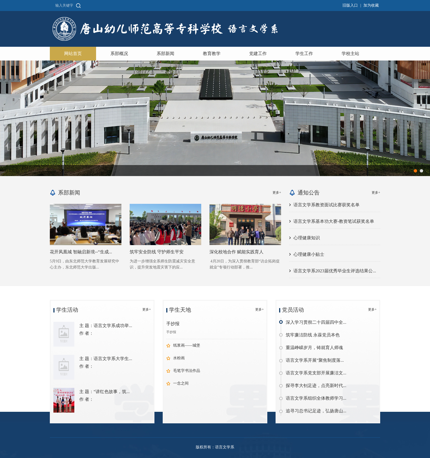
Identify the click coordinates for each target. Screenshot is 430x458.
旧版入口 (350, 5)
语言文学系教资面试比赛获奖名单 (326, 204)
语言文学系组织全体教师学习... (316, 398)
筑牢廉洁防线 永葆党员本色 (313, 335)
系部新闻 (165, 53)
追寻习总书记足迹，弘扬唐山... (316, 410)
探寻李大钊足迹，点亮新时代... (316, 385)
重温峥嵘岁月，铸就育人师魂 (314, 347)
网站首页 (73, 53)
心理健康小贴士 (308, 254)
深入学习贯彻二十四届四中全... (316, 322)
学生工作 (304, 53)
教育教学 (212, 53)
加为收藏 (371, 5)
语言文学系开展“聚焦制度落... (315, 360)
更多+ (277, 192)
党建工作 (258, 53)
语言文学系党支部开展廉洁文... (316, 373)
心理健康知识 (306, 237)
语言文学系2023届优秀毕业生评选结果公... (334, 270)
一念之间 (181, 383)
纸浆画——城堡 (186, 345)
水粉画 (179, 358)
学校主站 (350, 53)
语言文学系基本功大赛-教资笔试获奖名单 (333, 221)
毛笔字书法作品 (186, 371)
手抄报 (172, 323)
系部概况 (119, 53)
